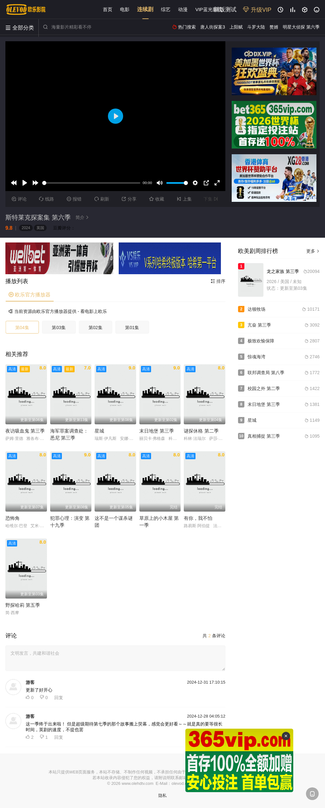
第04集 (22, 327)
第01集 (132, 327)
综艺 (165, 9)
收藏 (156, 199)
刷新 (101, 199)
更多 (313, 251)
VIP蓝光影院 (208, 9)
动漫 (183, 9)
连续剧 (145, 9)
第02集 (96, 327)
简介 (83, 217)
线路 (46, 199)
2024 (26, 228)
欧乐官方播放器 (29, 294)
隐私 (162, 795)
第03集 (59, 327)
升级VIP (257, 10)
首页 (107, 9)
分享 (129, 199)
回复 (58, 697)
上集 (184, 199)
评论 (19, 199)
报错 (74, 199)
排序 (218, 281)
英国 (40, 228)
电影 (124, 9)
